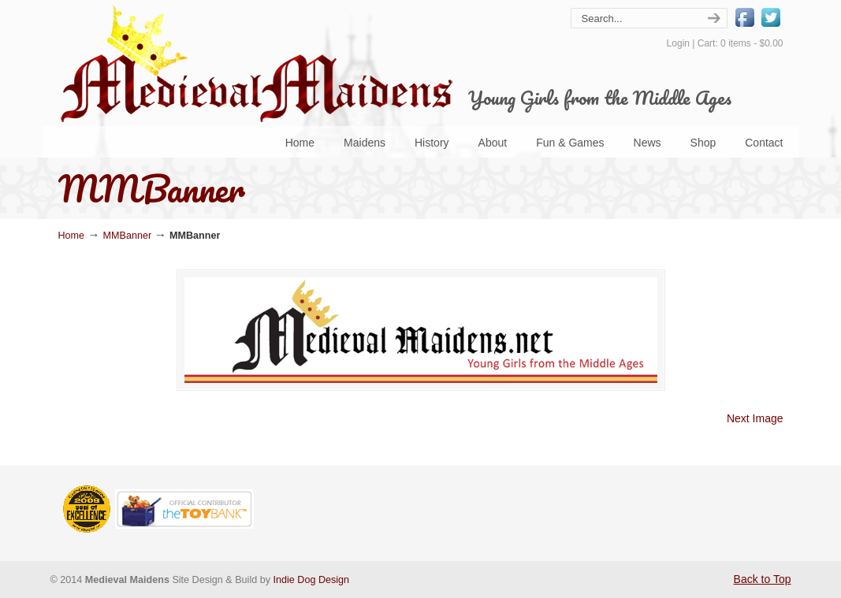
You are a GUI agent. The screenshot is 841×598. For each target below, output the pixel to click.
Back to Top (762, 579)
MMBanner (127, 235)
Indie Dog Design (312, 579)
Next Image (755, 418)
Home (71, 235)
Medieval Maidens (255, 63)
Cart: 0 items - (740, 43)
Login (678, 43)
